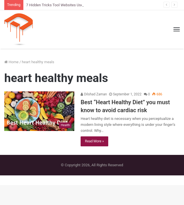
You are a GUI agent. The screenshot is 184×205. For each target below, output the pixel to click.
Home (11, 62)
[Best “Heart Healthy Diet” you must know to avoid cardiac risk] (39, 111)
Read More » (94, 141)
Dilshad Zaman (94, 94)
